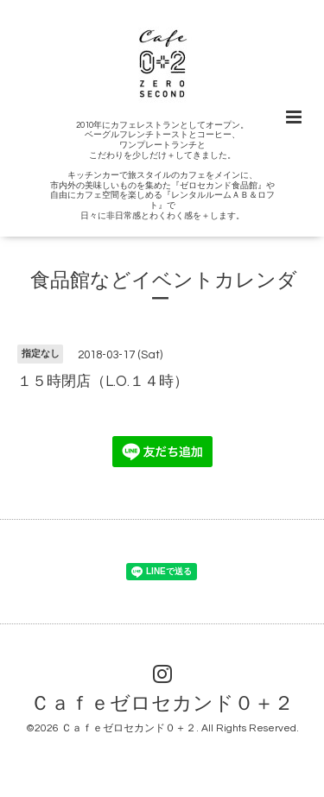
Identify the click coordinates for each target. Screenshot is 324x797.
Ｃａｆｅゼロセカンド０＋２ (162, 704)
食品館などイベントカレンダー (163, 290)
